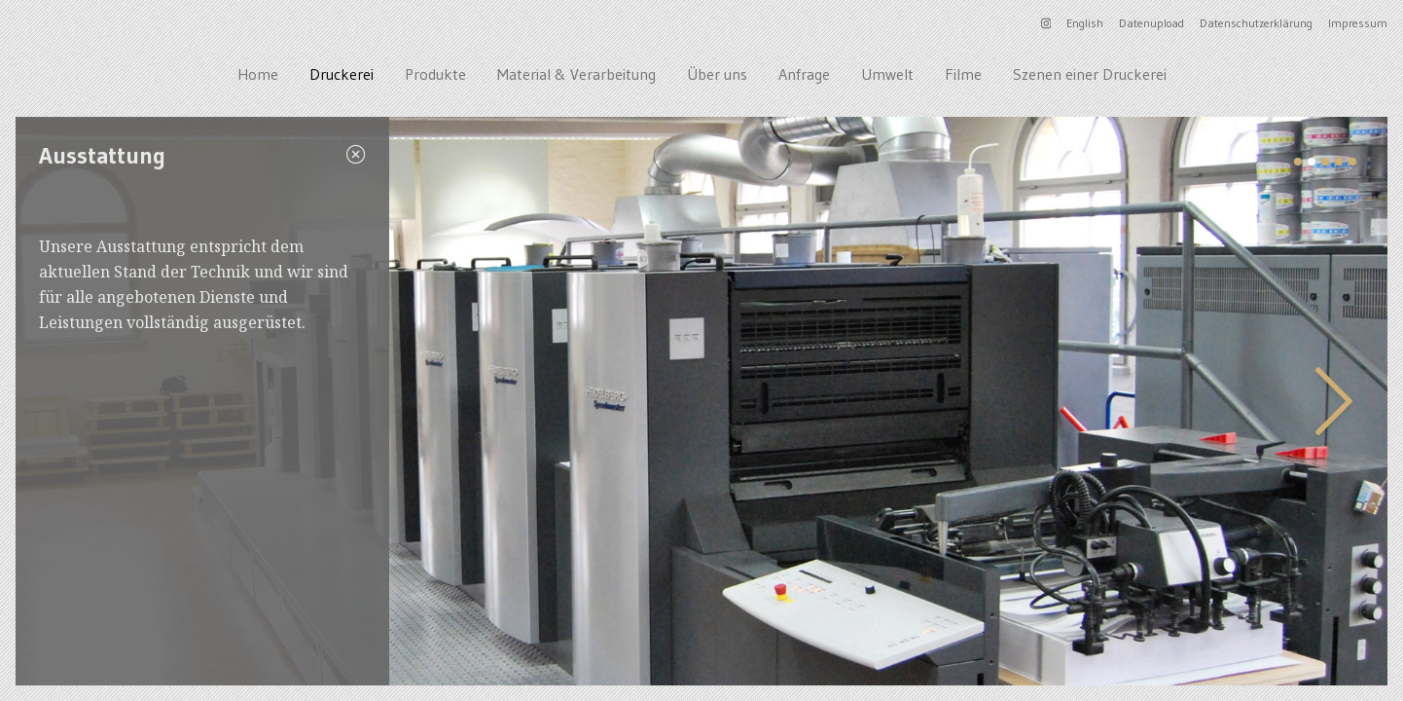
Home (257, 74)
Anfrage (804, 74)
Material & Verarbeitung (576, 74)
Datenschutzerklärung (1256, 23)
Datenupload (1151, 23)
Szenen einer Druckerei (1090, 74)
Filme (963, 74)
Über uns (717, 74)
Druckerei (341, 74)
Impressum (1357, 23)
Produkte (435, 74)
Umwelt (887, 74)
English (1084, 23)
